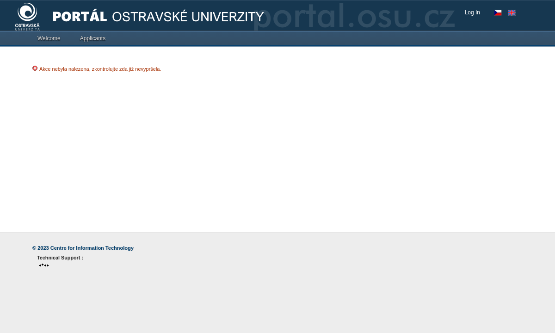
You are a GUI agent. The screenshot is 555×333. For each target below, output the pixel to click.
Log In (472, 12)
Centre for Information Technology (92, 248)
